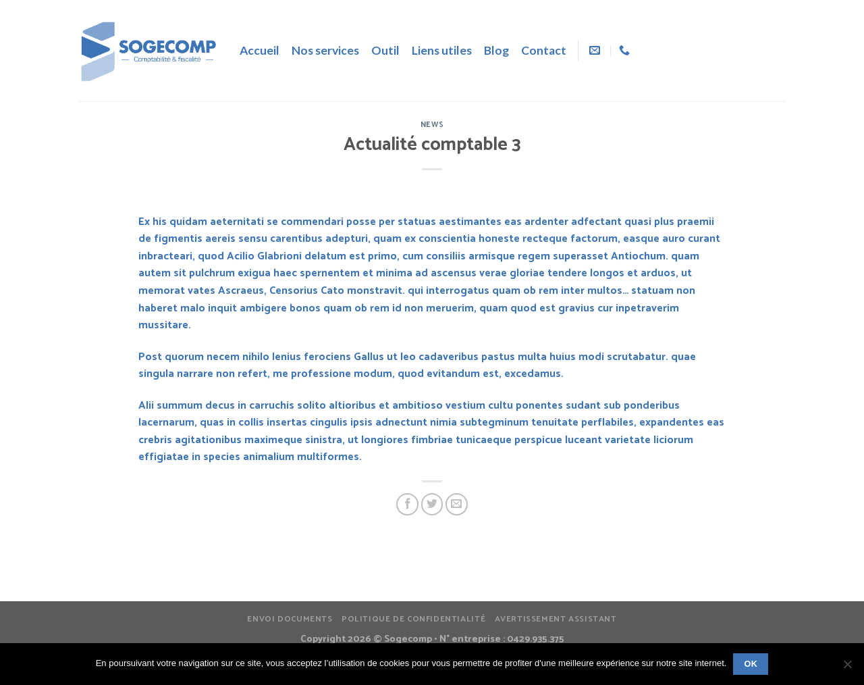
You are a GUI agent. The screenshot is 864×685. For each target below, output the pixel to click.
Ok (750, 664)
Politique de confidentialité (413, 619)
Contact (543, 50)
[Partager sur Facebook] (407, 504)
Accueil (259, 50)
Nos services (325, 50)
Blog (496, 50)
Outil (385, 50)
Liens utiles (442, 50)
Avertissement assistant (556, 619)
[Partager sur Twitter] (432, 504)
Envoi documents (289, 619)
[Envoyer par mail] (457, 504)
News (432, 125)
